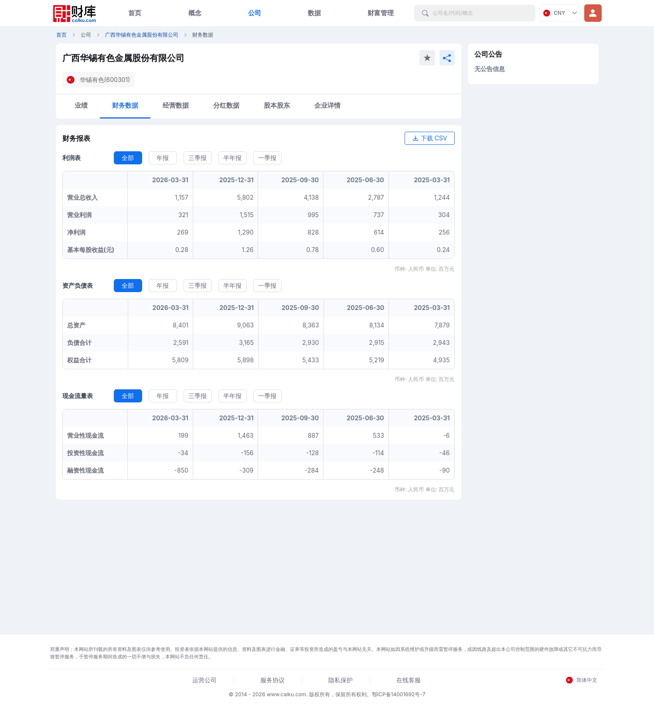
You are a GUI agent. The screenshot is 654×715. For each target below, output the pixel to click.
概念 (194, 13)
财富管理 (381, 13)
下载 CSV (429, 138)
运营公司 (204, 680)
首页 (134, 13)
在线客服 (408, 680)
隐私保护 (340, 680)
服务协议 (272, 680)
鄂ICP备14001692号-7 (399, 694)
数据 (314, 13)
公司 (254, 13)
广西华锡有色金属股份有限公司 (141, 34)
